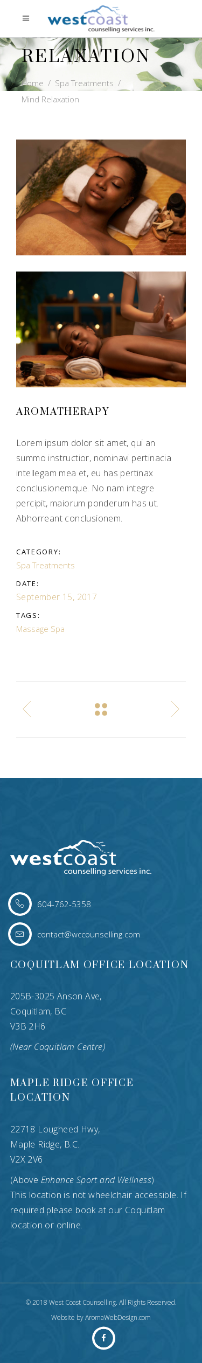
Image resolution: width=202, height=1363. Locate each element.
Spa (58, 628)
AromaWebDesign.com (118, 1317)
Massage (32, 628)
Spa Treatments (84, 83)
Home (33, 83)
